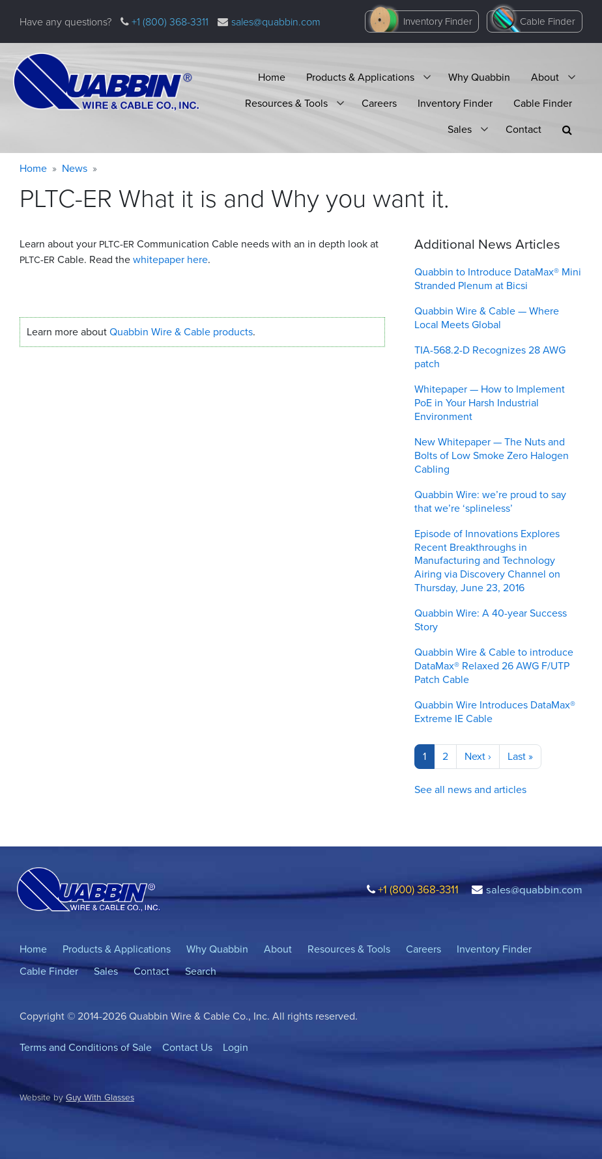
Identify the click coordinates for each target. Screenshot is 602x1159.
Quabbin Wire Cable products (181, 331)
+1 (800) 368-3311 (168, 21)
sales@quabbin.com (276, 21)
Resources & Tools (286, 103)
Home (271, 77)
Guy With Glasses (100, 1097)
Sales (460, 129)
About (545, 77)
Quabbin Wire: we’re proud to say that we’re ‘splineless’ (490, 501)
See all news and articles (470, 789)
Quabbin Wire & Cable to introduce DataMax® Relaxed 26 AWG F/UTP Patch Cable (493, 666)
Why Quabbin (479, 77)
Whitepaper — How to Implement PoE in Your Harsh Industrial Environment (489, 403)
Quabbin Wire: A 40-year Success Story (490, 620)
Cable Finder (547, 21)
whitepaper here (170, 259)
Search (200, 971)
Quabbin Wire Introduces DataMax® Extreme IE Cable (494, 711)
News (74, 168)
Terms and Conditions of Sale (86, 1047)
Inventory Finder (437, 21)
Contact (523, 129)
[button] (567, 130)
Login (235, 1047)
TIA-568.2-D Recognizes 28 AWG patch (490, 356)
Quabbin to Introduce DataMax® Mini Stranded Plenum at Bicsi (497, 278)
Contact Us (187, 1047)
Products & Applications (360, 77)
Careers (379, 103)
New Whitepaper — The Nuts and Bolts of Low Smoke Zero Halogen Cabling (491, 455)
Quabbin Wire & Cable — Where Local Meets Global (486, 317)
